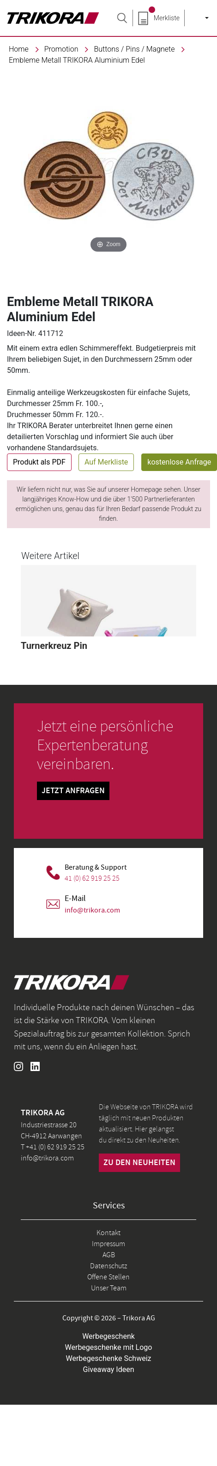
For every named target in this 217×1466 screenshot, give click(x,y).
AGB (108, 1255)
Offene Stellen (108, 1277)
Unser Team (109, 1288)
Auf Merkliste (106, 462)
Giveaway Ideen (108, 1369)
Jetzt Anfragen (73, 790)
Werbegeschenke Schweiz (108, 1358)
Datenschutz (108, 1266)
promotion (61, 49)
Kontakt (108, 1232)
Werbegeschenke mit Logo (108, 1347)
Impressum (108, 1243)
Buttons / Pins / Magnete (134, 49)
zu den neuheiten (139, 1162)
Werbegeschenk (108, 1336)
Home (19, 49)
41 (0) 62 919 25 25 (92, 878)
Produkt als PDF (39, 462)
